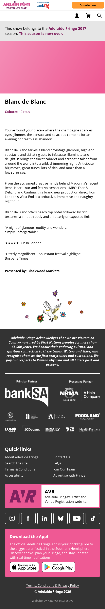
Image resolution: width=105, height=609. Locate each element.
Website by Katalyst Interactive (52, 601)
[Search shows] (99, 16)
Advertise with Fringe (69, 475)
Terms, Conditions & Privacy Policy (52, 585)
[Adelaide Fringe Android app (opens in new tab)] (58, 567)
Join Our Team (64, 469)
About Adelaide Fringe (21, 457)
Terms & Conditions (20, 469)
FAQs (57, 463)
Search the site (16, 463)
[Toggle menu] (5, 16)
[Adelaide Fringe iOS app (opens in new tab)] (24, 567)
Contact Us (61, 457)
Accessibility (14, 475)
